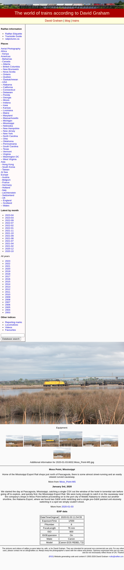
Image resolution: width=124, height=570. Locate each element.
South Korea (8, 167)
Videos (8, 327)
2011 (7, 292)
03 (72, 506)
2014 (7, 284)
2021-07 (9, 241)
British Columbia (11, 66)
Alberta (6, 64)
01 (69, 506)
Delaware (8, 92)
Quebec (7, 77)
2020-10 (9, 251)
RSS (51, 556)
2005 (7, 307)
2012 (7, 289)
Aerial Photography (10, 48)
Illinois (6, 100)
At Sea (4, 172)
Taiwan (5, 169)
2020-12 (9, 248)
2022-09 (9, 220)
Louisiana (8, 110)
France (5, 182)
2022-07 (9, 223)
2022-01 (9, 228)
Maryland (8, 115)
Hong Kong (8, 164)
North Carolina (10, 136)
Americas (6, 56)
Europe (4, 174)
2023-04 (9, 215)
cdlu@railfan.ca (116, 556)
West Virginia (10, 159)
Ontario (7, 74)
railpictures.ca (12, 39)
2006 (7, 304)
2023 (7, 261)
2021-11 (9, 230)
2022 (7, 263)
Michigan (7, 120)
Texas (6, 149)
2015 (7, 281)
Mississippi (8, 123)
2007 (7, 302)
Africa (4, 51)
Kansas (7, 108)
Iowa (5, 105)
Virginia (7, 154)
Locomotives (11, 325)
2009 (7, 297)
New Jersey (9, 131)
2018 (7, 274)
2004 (7, 310)
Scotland (7, 203)
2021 (7, 266)
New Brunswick (11, 69)
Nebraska (8, 126)
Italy (4, 190)
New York (8, 133)
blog (67, 20)
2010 (7, 294)
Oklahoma (8, 141)
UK (4, 198)
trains (75, 20)
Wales (6, 205)
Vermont (7, 151)
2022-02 (9, 225)
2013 (7, 286)
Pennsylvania (10, 144)
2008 (7, 299)
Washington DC (11, 156)
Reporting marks (13, 322)
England (7, 200)
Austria (5, 177)
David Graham (54, 20)
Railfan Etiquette (13, 33)
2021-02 (9, 246)
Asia (3, 162)
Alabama (7, 84)
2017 (7, 276)
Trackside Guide (13, 36)
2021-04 (9, 243)
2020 (7, 268)
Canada (6, 61)
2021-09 (9, 235)
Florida (6, 95)
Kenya (5, 53)
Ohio (5, 138)
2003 (7, 312)
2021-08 (9, 238)
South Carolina (10, 146)
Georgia (7, 97)
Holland (6, 187)
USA (4, 82)
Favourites (10, 330)
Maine (6, 113)
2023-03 (9, 217)
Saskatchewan (10, 79)
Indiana (7, 102)
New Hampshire (11, 128)
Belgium (6, 180)
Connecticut (9, 90)
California (8, 87)
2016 (7, 279)
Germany (7, 185)
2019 (7, 271)
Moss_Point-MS (67, 481)
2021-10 (9, 233)
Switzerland (8, 195)
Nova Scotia (9, 71)
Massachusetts (10, 118)
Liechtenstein (9, 192)
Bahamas (7, 59)
